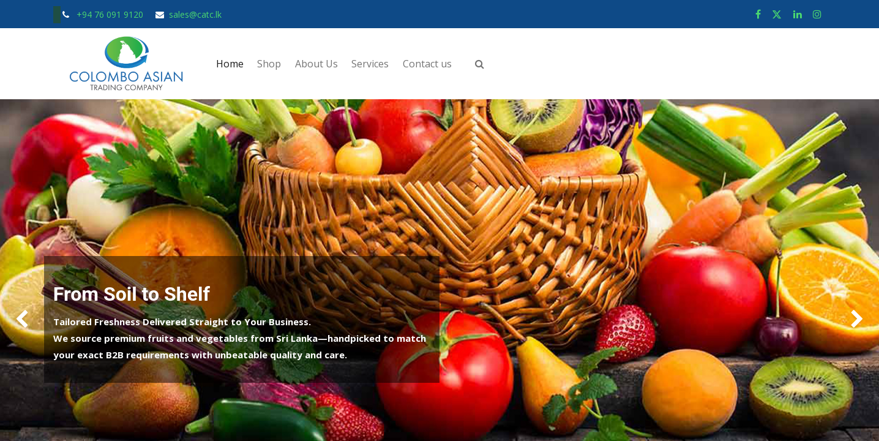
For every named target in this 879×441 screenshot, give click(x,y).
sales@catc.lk (195, 14)
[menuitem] (229, 63)
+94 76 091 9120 (111, 14)
